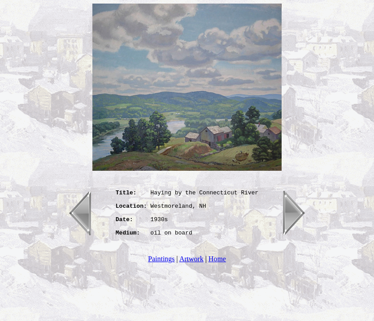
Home (217, 268)
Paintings (161, 268)
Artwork (191, 268)
